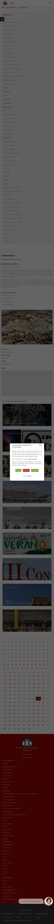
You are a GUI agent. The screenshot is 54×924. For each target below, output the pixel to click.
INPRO (29, 476)
